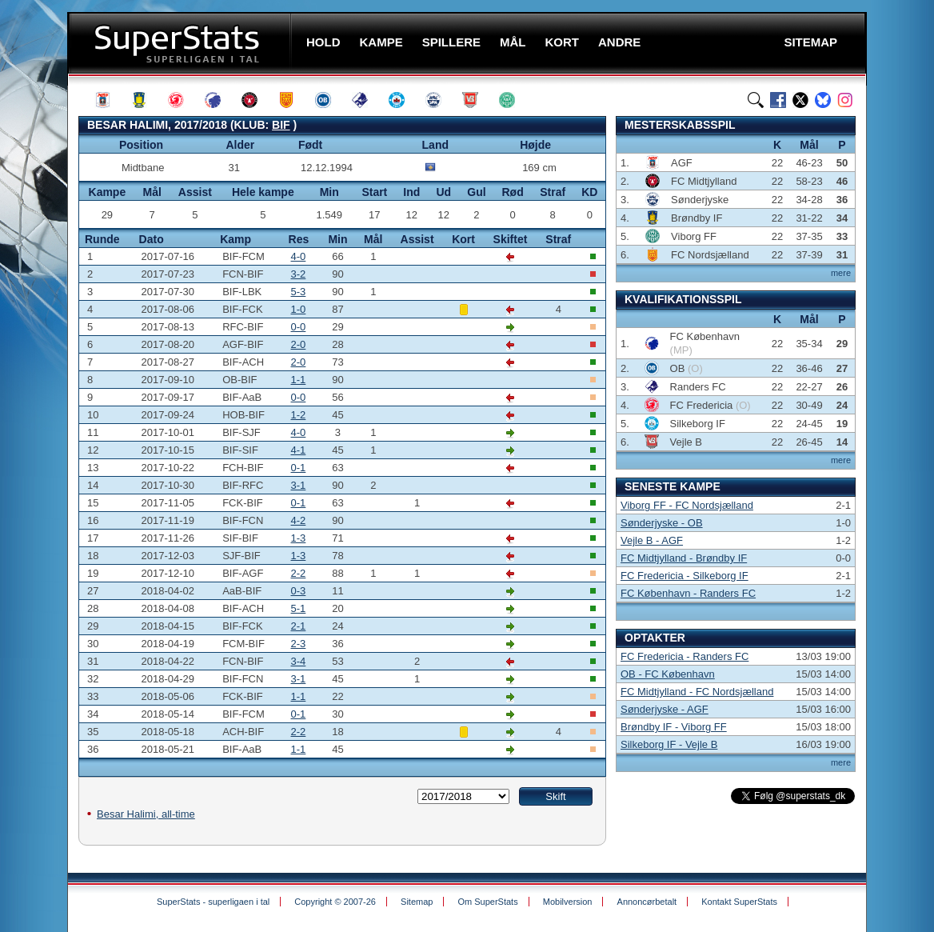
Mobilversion (568, 901)
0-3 (298, 591)
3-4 (298, 661)
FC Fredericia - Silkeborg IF (684, 576)
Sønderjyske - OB (662, 523)
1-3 (298, 538)
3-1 (298, 485)
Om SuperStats (487, 901)
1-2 (298, 415)
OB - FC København (668, 674)
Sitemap (417, 901)
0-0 (298, 327)
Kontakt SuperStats (739, 901)
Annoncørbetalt (647, 901)
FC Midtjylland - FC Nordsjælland (697, 692)
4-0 (298, 256)
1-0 (298, 309)
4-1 (298, 450)
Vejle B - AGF (652, 540)
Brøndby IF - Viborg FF (674, 727)
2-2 (298, 573)
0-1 (298, 468)
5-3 (298, 292)
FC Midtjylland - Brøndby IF (684, 558)
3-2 (298, 274)
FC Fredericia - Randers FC (684, 656)
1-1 (298, 380)
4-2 (298, 520)
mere (841, 273)
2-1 (298, 626)
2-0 (298, 344)
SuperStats (181, 43)
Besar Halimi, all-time (146, 814)
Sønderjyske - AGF (664, 709)
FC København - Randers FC (688, 593)
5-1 (298, 608)
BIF (281, 124)
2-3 (298, 644)
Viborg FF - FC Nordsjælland (687, 505)
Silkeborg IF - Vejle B (669, 744)
